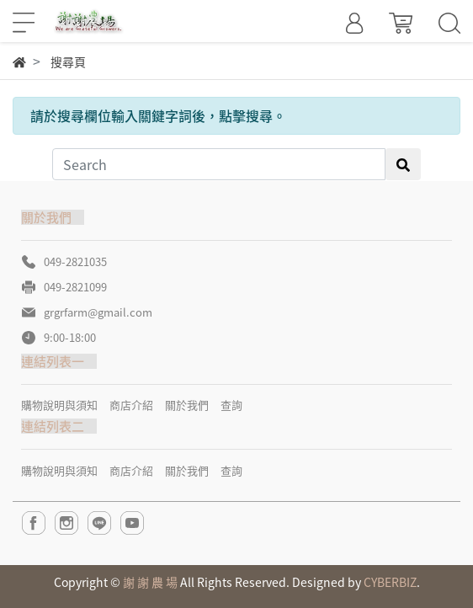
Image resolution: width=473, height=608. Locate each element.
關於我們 (187, 405)
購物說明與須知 (59, 405)
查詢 (231, 405)
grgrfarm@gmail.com (98, 312)
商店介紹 (131, 405)
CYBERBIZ (390, 581)
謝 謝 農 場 (150, 581)
